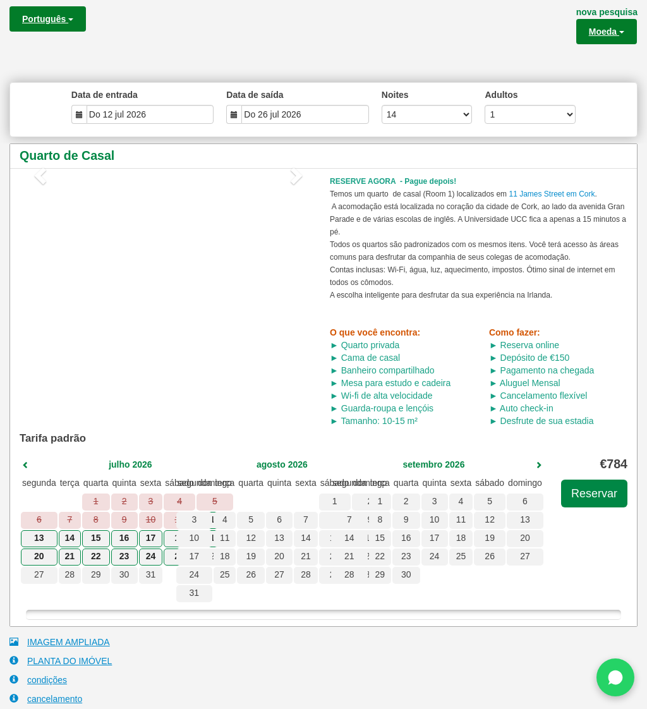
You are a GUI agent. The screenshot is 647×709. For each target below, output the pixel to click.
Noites (395, 95)
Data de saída (254, 95)
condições (38, 679)
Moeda (606, 32)
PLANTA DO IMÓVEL (60, 660)
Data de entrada (104, 95)
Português (47, 19)
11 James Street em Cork (552, 194)
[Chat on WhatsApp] (615, 677)
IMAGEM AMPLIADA (59, 641)
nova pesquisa (607, 12)
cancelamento (45, 698)
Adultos (501, 95)
